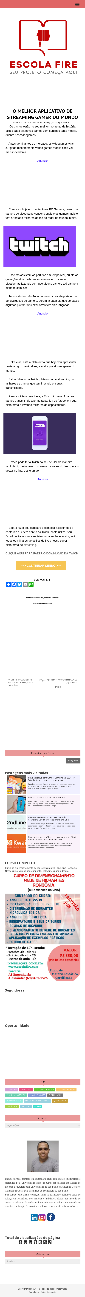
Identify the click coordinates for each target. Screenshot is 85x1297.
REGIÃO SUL (12, 1106)
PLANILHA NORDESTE (16, 1095)
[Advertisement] (42, 185)
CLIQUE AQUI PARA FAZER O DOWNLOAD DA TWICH (42, 553)
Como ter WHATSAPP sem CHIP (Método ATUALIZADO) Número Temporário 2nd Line (48, 818)
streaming (30, 545)
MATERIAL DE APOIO (45, 1089)
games (18, 126)
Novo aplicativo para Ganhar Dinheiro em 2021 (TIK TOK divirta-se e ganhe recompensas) (51, 779)
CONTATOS (12, 1089)
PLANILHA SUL (55, 1095)
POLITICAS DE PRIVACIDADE (37, 1100)
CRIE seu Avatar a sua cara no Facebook (46, 797)
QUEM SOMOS (60, 1100)
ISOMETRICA (26, 1089)
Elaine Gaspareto (48, 1292)
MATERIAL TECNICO (66, 1089)
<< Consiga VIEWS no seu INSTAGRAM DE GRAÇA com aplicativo (20, 683)
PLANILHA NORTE (37, 1095)
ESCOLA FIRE (35, 1288)
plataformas (25, 305)
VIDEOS (37, 1106)
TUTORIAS (25, 1106)
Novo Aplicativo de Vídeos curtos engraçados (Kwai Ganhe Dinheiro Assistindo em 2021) (52, 838)
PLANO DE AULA (14, 1100)
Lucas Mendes (33, 122)
